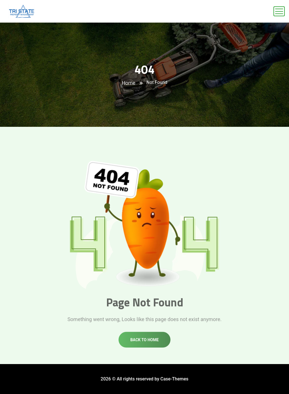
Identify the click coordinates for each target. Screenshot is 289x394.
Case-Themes (174, 379)
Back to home (144, 342)
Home (128, 83)
